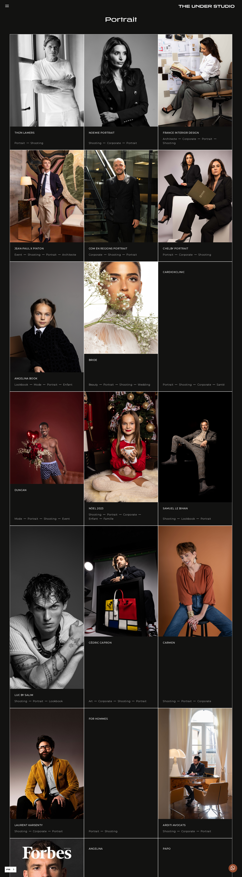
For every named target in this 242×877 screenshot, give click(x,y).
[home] (206, 6)
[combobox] (10, 869)
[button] (7, 6)
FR (8, 869)
